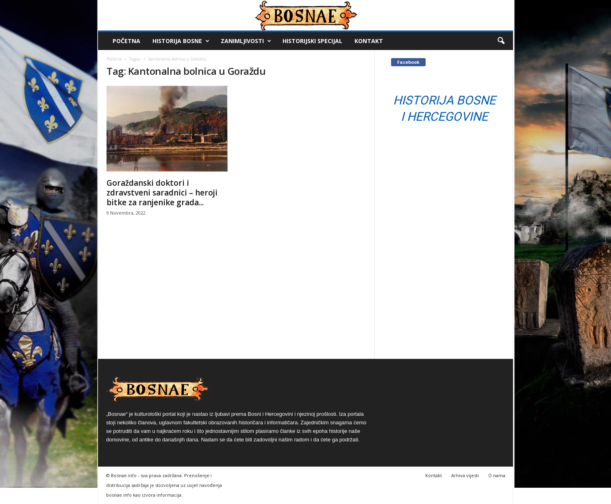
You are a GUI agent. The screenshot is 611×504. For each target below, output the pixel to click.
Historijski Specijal (312, 41)
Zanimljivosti (246, 41)
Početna (126, 41)
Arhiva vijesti (465, 475)
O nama (496, 475)
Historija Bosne (180, 41)
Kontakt (368, 41)
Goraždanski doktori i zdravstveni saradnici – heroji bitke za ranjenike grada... (162, 193)
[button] (501, 41)
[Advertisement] (236, 297)
